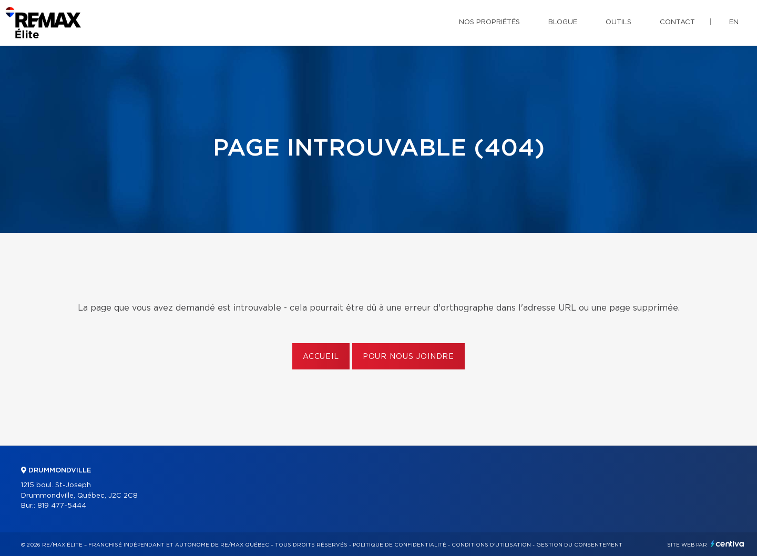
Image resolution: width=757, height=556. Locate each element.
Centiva (727, 543)
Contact (677, 22)
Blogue (562, 22)
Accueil (321, 357)
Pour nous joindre (408, 357)
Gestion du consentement (579, 545)
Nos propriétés (489, 22)
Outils (618, 22)
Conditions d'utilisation (491, 545)
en (734, 22)
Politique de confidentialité (399, 545)
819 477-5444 (61, 505)
